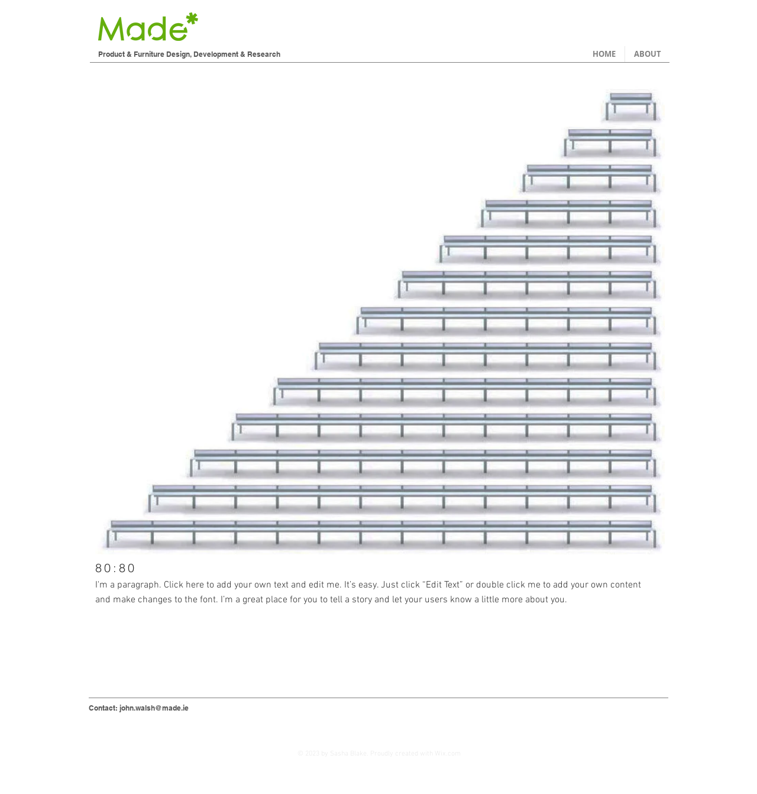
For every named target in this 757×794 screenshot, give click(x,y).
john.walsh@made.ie (154, 707)
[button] (380, 314)
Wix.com (448, 754)
